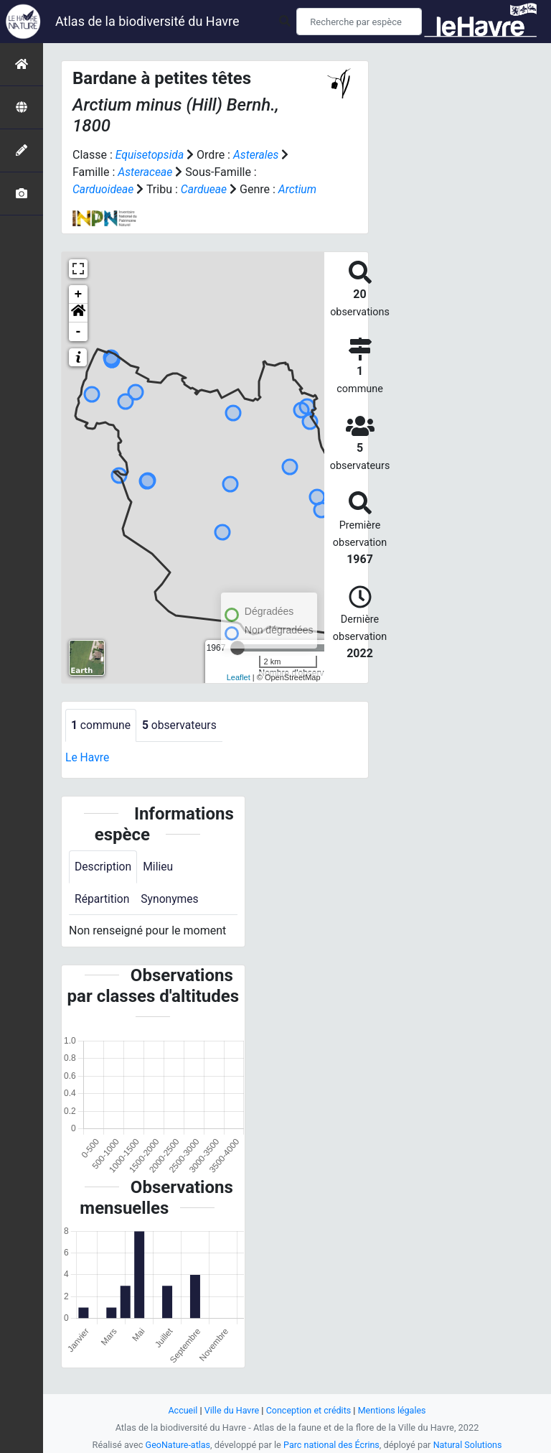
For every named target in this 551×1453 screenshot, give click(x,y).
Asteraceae (146, 172)
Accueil (181, 1410)
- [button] (79, 349)
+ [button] (79, 311)
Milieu (159, 884)
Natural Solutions (469, 1444)
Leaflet (238, 694)
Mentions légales (393, 1410)
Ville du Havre (230, 1410)
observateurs (181, 742)
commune (101, 742)
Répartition (103, 917)
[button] (78, 330)
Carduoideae (103, 189)
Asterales (258, 155)
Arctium (91, 206)
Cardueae (206, 189)
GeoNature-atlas (176, 1444)
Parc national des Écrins (332, 1444)
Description (104, 884)
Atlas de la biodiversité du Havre (147, 21)
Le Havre (87, 774)
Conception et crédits (308, 1410)
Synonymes (171, 917)
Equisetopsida (151, 155)
